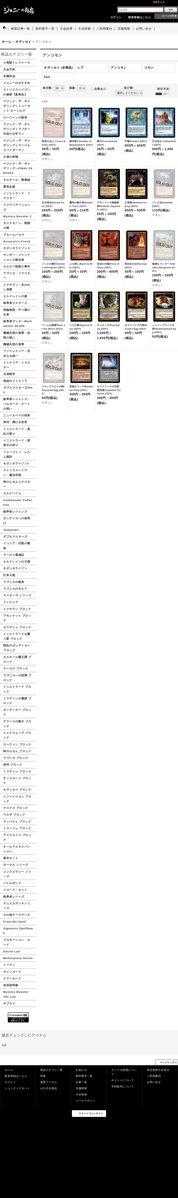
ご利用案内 (154, 1076)
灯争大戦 (9, 575)
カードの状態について (124, 1072)
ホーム (9, 1070)
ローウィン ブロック (17, 744)
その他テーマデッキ (16, 914)
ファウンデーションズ (16, 207)
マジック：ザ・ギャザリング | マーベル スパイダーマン (16, 145)
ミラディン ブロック (17, 771)
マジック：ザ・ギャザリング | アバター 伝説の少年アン (16, 129)
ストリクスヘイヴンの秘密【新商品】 (16, 92)
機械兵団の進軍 (13, 344)
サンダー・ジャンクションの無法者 (16, 257)
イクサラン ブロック (17, 608)
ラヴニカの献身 (13, 581)
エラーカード (12, 978)
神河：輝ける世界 (15, 422)
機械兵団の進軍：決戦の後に (16, 335)
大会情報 (81, 1094)
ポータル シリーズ (15, 864)
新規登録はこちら (139, 17)
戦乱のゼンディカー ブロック (16, 648)
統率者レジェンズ (15, 511)
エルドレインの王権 (16, 561)
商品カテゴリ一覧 (51, 1070)
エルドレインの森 (15, 296)
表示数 (48, 88)
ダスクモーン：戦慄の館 (16, 225)
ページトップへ (168, 1062)
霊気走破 (9, 186)
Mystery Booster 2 (17, 216)
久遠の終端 (10, 156)
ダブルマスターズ (15, 536)
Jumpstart (11, 529)
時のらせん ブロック (17, 751)
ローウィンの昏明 (15, 117)
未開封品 (9, 76)
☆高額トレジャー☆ (16, 62)
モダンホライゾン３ (16, 248)
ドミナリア (10, 602)
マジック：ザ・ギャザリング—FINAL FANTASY (18, 168)
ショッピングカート (17, 1088)
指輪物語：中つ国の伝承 (16, 312)
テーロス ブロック (15, 668)
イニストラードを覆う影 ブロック (16, 636)
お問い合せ (154, 1082)
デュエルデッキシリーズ (16, 906)
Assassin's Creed (16, 241)
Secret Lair (11, 951)
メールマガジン (86, 1100)
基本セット (10, 857)
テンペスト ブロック (17, 821)
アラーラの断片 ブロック (17, 724)
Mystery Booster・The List (17, 994)
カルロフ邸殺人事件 (16, 266)
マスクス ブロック (15, 807)
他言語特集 (10, 985)
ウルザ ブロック (14, 814)
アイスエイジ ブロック (17, 837)
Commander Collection (18, 502)
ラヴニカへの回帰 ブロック (17, 678)
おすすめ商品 (48, 1088)
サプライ (9, 1003)
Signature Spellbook (18, 931)
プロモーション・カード (16, 942)
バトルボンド (12, 883)
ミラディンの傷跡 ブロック (17, 701)
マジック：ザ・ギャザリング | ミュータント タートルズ (16, 106)
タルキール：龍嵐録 (16, 179)
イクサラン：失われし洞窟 (16, 287)
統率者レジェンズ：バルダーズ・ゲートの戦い (16, 403)
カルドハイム (12, 493)
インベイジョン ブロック (17, 799)
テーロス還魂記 (13, 554)
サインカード (12, 971)
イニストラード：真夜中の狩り (16, 443)
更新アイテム (48, 1082)
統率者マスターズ (15, 302)
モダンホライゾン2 (16, 463)
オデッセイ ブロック (17, 789)
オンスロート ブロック (17, 780)
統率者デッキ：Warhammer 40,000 (17, 323)
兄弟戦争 (9, 374)
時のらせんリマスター (16, 484)
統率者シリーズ (13, 896)
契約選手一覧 (84, 1076)
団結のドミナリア (15, 380)
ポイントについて (122, 1080)
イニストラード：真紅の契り (16, 431)
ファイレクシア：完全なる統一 (16, 353)
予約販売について (122, 1086)
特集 (43, 1076)
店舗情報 (81, 1088)
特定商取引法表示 (158, 1070)
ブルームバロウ (13, 234)
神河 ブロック (12, 764)
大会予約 (9, 69)
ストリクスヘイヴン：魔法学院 (15, 472)
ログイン (116, 17)
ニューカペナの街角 (16, 415)
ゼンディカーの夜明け (16, 520)
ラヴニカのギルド (15, 588)
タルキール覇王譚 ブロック (17, 659)
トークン (9, 964)
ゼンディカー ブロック (17, 712)
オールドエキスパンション (16, 849)
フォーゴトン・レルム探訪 (16, 454)
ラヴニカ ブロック (15, 757)
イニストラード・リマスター (16, 196)
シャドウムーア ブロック (17, 735)
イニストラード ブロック (17, 689)
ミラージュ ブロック (17, 828)
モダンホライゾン (15, 568)
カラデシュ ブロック (17, 627)
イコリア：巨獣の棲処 (16, 545)
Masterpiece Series (18, 958)
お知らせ (81, 1070)
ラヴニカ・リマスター (16, 275)
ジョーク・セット (15, 889)
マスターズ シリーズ (17, 595)
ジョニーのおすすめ (16, 82)
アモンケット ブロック (17, 618)
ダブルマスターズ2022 (18, 390)
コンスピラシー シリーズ (17, 874)
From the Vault (14, 921)
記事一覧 (81, 1082)
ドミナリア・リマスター (16, 365)
